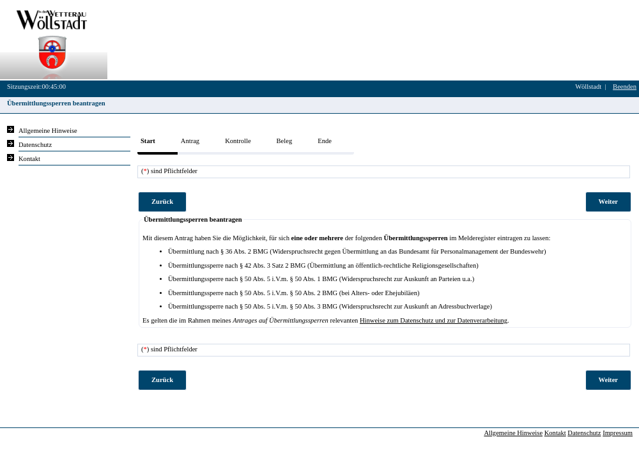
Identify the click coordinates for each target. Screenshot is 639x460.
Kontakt (555, 432)
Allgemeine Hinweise (513, 432)
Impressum (618, 432)
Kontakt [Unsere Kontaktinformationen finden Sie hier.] (29, 158)
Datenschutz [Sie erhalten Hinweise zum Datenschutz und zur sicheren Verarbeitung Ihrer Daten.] (35, 144)
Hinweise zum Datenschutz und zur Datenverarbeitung (433, 320)
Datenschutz (584, 432)
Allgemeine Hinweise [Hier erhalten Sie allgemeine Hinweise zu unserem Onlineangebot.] (48, 130)
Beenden (624, 86)
